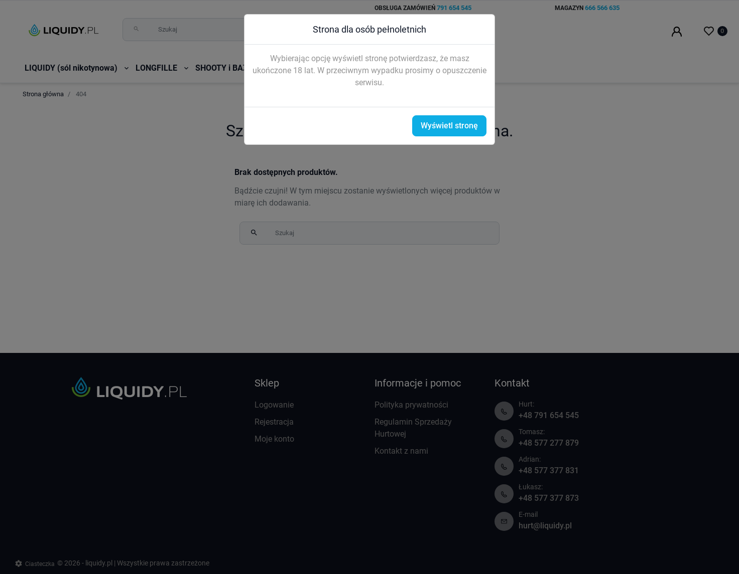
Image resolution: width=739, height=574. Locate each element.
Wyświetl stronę (449, 125)
